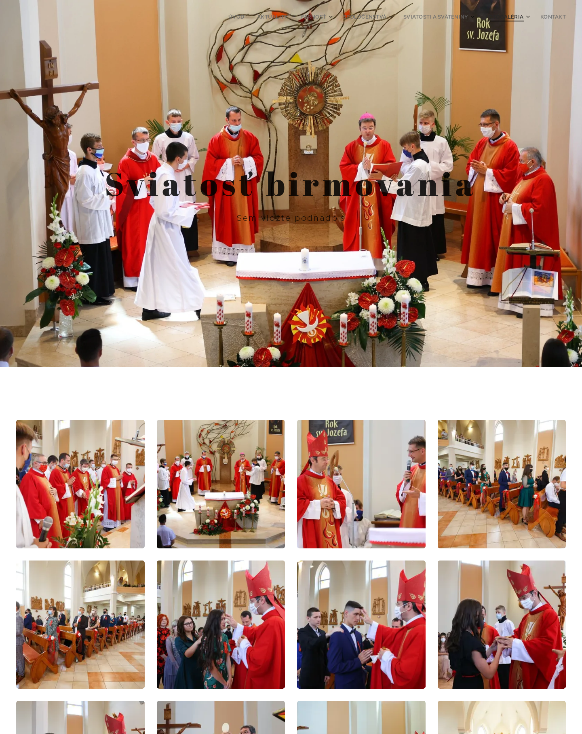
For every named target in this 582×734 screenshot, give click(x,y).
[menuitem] (252, 16)
